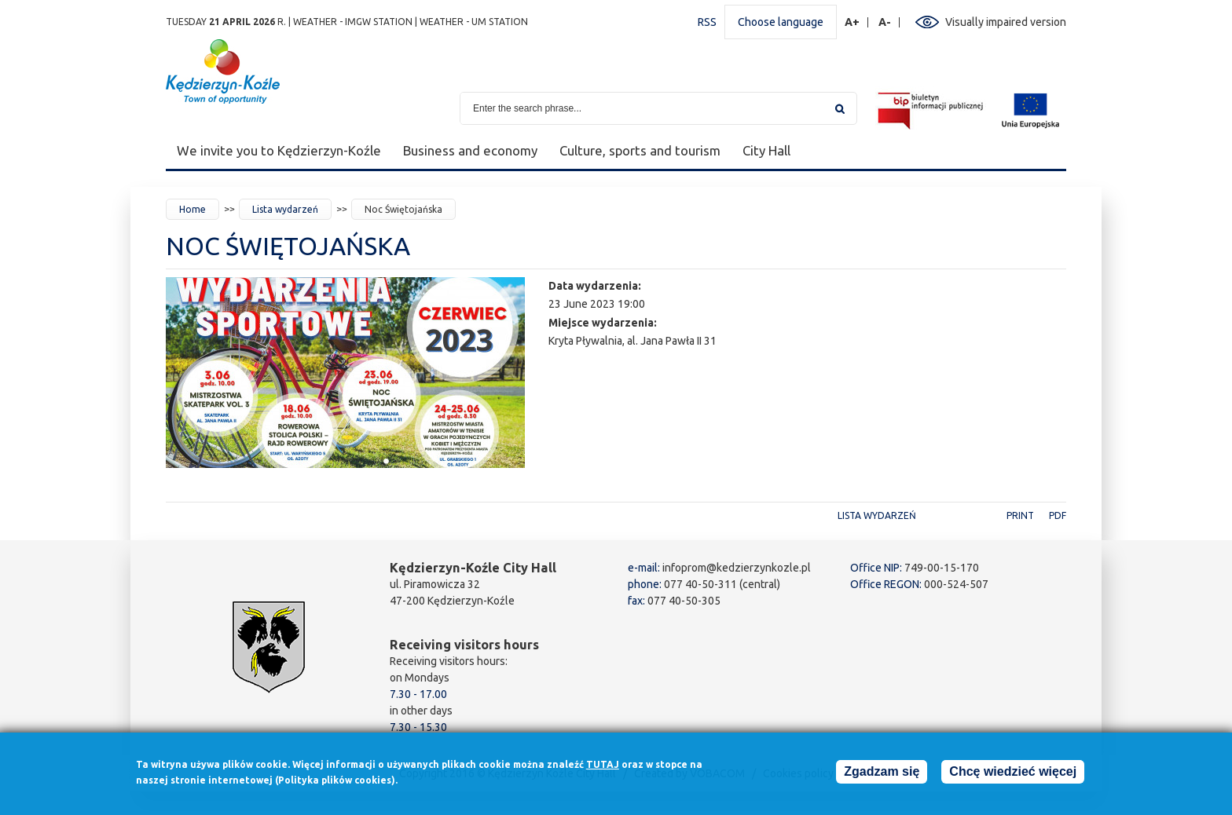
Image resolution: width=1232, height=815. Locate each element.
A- (885, 22)
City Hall (766, 150)
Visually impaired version (1005, 22)
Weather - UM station (474, 21)
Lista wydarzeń (285, 209)
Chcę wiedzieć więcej (1012, 774)
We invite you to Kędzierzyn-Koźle (279, 150)
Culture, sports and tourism (639, 150)
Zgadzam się (881, 774)
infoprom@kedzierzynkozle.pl (736, 567)
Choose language (780, 22)
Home (192, 209)
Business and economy (470, 150)
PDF (1057, 515)
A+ (852, 22)
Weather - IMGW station (352, 21)
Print (1020, 515)
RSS (707, 22)
